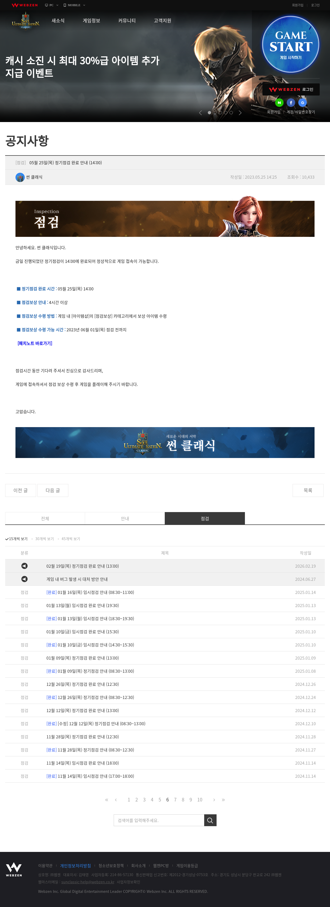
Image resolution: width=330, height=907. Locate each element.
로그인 (315, 5)
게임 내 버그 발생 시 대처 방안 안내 (77, 579)
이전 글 (20, 490)
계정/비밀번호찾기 (301, 112)
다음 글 (53, 490)
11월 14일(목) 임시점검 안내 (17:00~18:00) (90, 776)
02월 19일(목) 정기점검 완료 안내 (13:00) (82, 566)
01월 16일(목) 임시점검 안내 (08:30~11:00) (90, 592)
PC (52, 5)
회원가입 (297, 5)
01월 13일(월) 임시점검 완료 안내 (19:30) (82, 605)
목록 (308, 490)
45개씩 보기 (71, 538)
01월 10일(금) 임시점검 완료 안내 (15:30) (82, 631)
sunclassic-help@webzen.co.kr (87, 881)
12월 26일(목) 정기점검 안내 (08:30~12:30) (90, 697)
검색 (210, 820)
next (240, 112)
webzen (24, 5)
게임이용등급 (187, 865)
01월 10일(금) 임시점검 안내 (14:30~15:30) (90, 645)
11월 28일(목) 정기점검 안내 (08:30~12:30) (90, 750)
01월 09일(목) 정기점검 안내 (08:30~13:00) (90, 671)
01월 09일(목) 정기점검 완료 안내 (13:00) (82, 658)
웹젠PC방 (161, 865)
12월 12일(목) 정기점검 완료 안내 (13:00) (82, 710)
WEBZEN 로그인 (291, 89)
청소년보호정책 (111, 865)
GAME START (290, 44)
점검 (205, 518)
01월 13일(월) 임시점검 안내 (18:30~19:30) (90, 618)
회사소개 (138, 865)
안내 (125, 518)
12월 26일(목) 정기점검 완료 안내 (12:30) (82, 684)
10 (199, 799)
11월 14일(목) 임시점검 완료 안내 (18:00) (82, 763)
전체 (45, 518)
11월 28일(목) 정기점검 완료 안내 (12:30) (82, 736)
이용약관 (45, 865)
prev (200, 112)
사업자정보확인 (128, 881)
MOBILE (74, 5)
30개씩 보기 (44, 538)
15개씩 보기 (18, 538)
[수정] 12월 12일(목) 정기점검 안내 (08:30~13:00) (95, 723)
